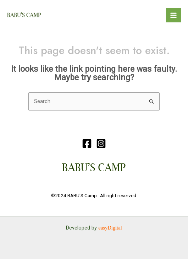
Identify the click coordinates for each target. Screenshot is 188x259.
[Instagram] (101, 144)
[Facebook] (87, 144)
